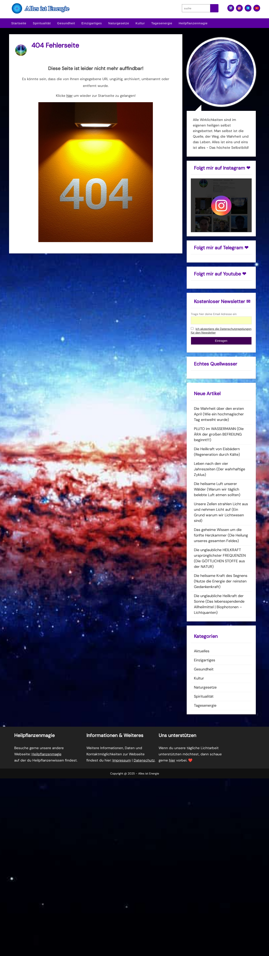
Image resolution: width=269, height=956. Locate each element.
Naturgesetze (118, 23)
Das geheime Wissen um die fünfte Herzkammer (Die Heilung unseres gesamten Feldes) (221, 535)
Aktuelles (201, 651)
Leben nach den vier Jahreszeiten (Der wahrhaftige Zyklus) (219, 469)
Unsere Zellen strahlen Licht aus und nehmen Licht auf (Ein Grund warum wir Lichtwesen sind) (221, 512)
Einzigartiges (91, 23)
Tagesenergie (161, 23)
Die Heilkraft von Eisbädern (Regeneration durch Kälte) (217, 451)
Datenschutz (144, 760)
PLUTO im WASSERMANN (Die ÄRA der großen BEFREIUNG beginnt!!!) (219, 434)
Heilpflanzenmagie (193, 23)
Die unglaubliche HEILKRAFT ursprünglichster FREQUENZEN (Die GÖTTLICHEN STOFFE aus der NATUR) (220, 558)
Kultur (140, 23)
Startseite (18, 23)
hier (69, 95)
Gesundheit (66, 23)
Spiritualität (42, 23)
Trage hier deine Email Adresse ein (214, 314)
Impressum (121, 760)
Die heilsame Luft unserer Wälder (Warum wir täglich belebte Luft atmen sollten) (217, 489)
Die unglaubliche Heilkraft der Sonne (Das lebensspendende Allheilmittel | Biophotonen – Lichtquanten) (219, 604)
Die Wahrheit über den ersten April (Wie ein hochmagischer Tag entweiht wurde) (219, 414)
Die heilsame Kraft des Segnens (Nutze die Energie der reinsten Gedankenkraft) (220, 581)
